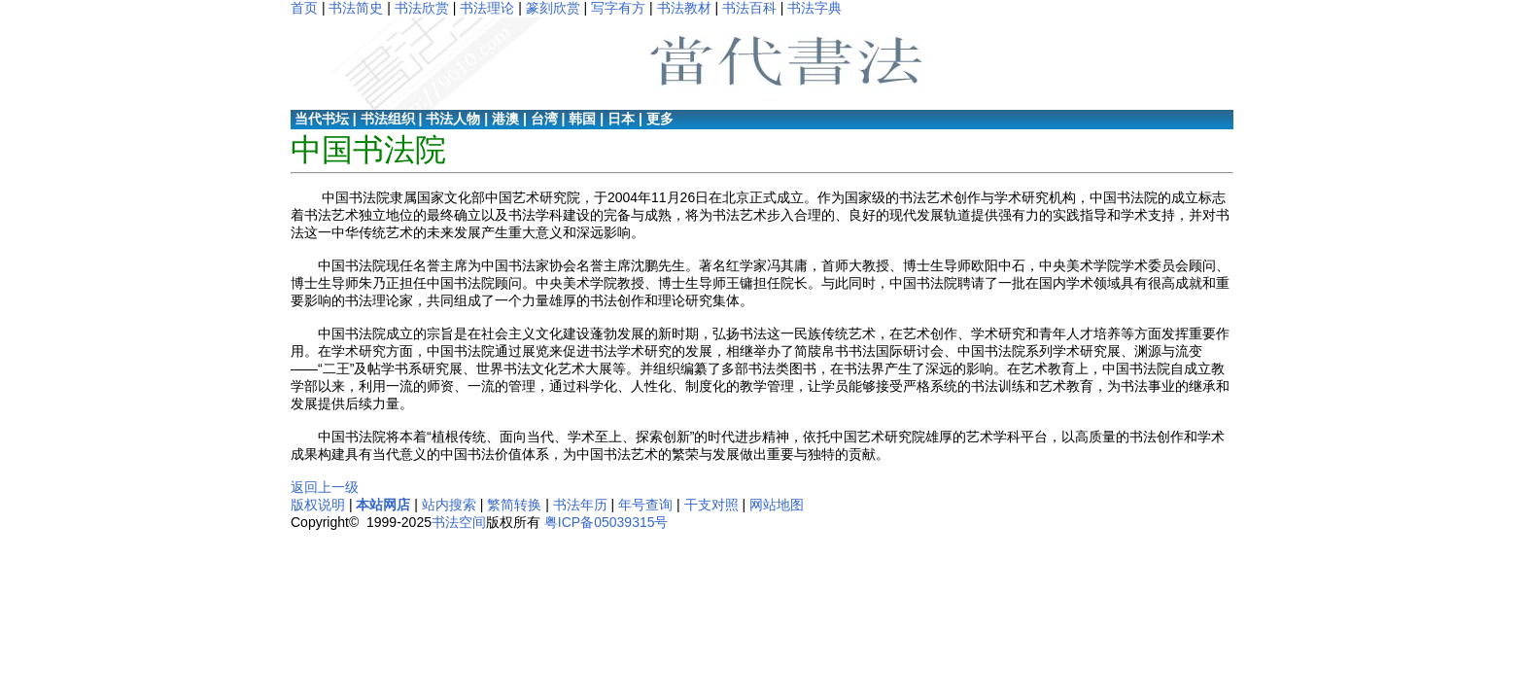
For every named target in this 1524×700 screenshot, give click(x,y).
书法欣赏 (422, 8)
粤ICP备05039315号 (606, 522)
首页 (304, 8)
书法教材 (684, 8)
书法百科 (749, 8)
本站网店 (383, 504)
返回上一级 (325, 487)
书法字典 (814, 8)
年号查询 (645, 504)
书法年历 (580, 504)
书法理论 (487, 8)
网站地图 (776, 504)
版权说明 (318, 504)
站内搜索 (449, 504)
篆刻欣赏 (553, 8)
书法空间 (459, 522)
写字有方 (618, 8)
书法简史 (356, 8)
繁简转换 (514, 504)
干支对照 (711, 504)
